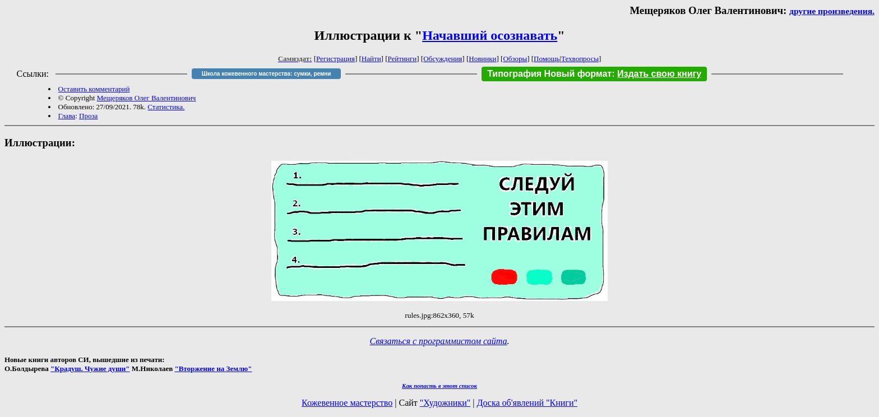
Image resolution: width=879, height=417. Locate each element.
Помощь (546, 58)
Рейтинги (402, 58)
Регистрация (335, 58)
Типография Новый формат (549, 73)
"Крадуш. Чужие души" (90, 368)
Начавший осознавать (489, 35)
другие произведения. (832, 11)
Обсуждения (442, 58)
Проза (88, 116)
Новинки (482, 58)
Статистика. (165, 107)
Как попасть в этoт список (439, 385)
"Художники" (445, 402)
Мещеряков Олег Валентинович (146, 98)
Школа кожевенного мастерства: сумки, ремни (266, 74)
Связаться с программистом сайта (438, 341)
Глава (67, 116)
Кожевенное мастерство (347, 402)
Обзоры (515, 58)
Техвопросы (580, 58)
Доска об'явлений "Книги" (526, 402)
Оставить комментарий (94, 89)
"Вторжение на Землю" (213, 368)
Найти (371, 58)
